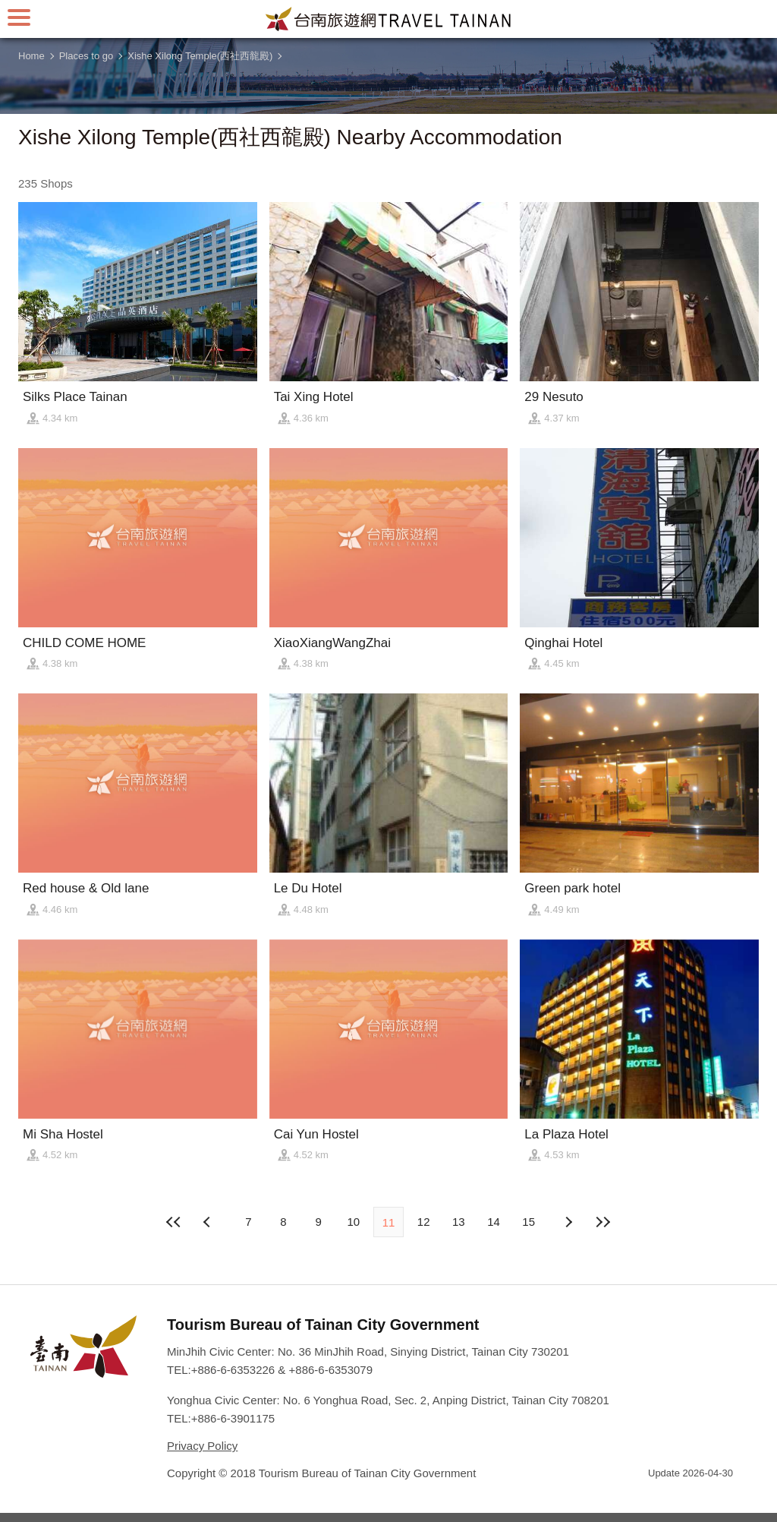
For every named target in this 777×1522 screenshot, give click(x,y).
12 (423, 1221)
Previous (568, 1222)
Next (208, 1222)
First (174, 1222)
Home (31, 56)
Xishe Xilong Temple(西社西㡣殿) (199, 56)
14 (493, 1221)
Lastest (603, 1222)
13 (458, 1221)
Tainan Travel (388, 19)
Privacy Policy (202, 1445)
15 (528, 1221)
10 (353, 1221)
